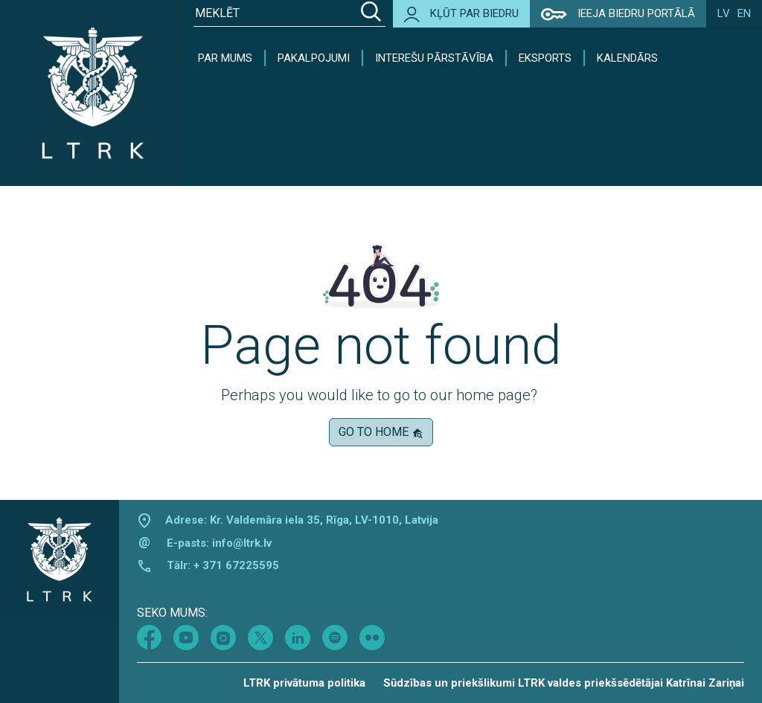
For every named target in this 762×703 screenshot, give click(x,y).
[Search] (370, 13)
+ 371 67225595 (236, 565)
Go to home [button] (381, 432)
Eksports (545, 58)
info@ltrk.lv (242, 543)
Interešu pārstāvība (434, 58)
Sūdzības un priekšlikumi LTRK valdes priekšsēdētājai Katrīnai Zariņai (563, 683)
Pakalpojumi (314, 58)
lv (723, 13)
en (744, 13)
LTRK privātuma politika (304, 683)
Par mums (225, 58)
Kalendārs (627, 58)
